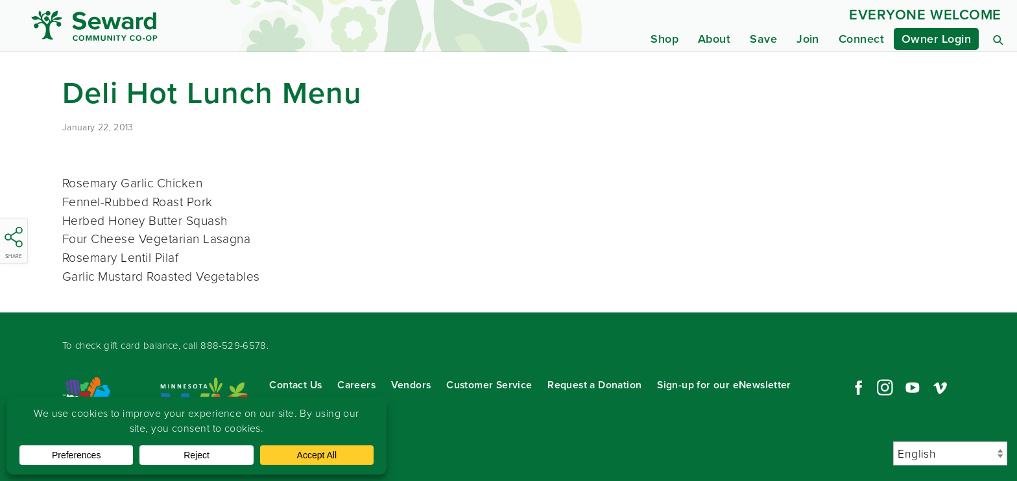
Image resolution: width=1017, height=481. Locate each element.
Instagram (884, 387)
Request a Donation (594, 384)
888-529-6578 (233, 345)
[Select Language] (950, 453)
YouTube (912, 387)
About (714, 38)
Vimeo (940, 387)
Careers (356, 384)
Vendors (411, 384)
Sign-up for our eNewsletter (724, 384)
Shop (664, 38)
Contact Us (295, 384)
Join (807, 38)
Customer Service (489, 384)
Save (763, 38)
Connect (861, 38)
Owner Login (936, 38)
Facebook (856, 387)
